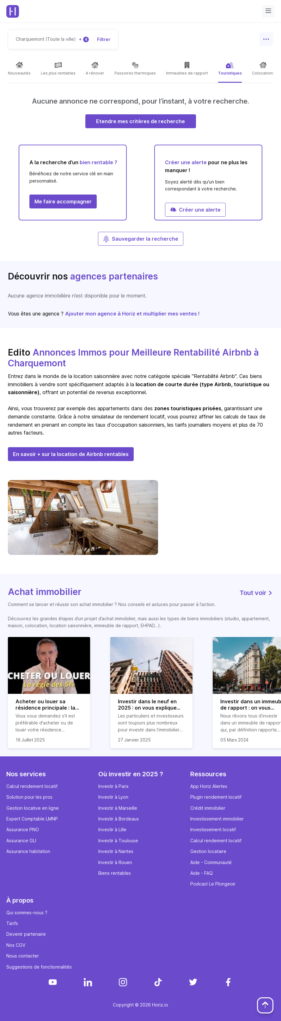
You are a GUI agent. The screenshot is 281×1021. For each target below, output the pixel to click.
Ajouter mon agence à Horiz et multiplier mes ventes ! (132, 313)
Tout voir (256, 593)
